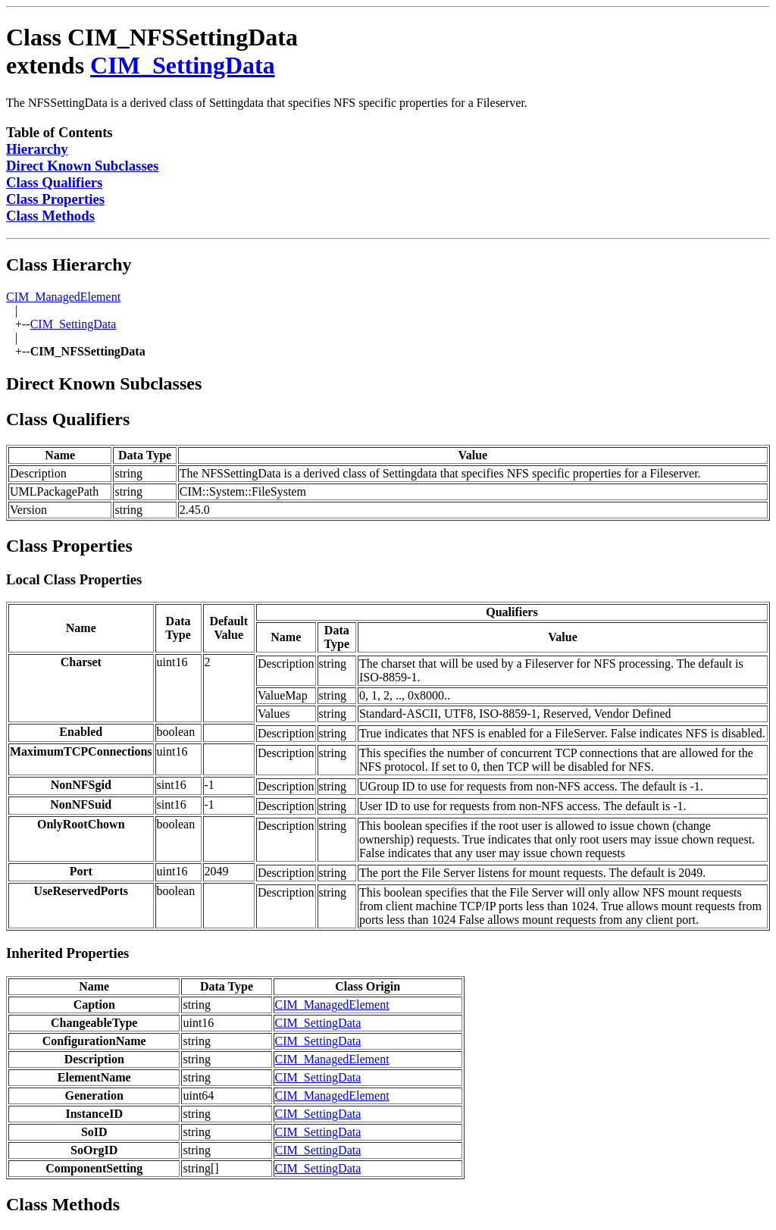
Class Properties (55, 199)
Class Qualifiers (54, 182)
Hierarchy (37, 149)
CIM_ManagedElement (63, 296)
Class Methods (50, 216)
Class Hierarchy (69, 264)
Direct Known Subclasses (82, 166)
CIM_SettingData (182, 65)
